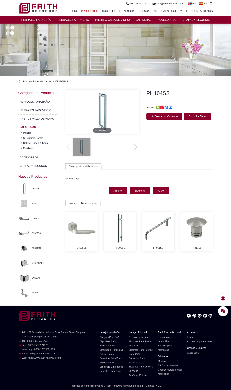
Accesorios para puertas (200, 341)
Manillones (27, 148)
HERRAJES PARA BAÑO (36, 19)
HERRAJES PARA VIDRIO (73, 19)
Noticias (130, 11)
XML (158, 386)
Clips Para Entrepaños (111, 367)
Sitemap (149, 386)
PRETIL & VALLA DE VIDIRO (112, 19)
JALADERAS (143, 19)
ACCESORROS (167, 19)
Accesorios (193, 332)
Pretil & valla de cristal (169, 332)
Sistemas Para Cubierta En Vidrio (141, 369)
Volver (161, 190)
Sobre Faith (111, 11)
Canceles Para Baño (110, 371)
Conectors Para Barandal (137, 360)
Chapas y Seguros (197, 348)
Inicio (73, 11)
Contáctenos (202, 11)
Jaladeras (163, 356)
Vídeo (184, 11)
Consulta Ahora (198, 116)
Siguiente (140, 190)
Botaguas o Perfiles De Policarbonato (112, 352)
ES (203, 3)
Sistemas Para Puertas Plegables (141, 343)
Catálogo (168, 11)
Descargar (148, 11)
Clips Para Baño (108, 341)
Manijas (25, 133)
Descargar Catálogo (164, 116)
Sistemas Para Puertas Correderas (141, 352)
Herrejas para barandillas (165, 339)
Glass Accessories (138, 337)
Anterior (117, 190)
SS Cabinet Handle (31, 138)
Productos (89, 11)
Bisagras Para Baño (110, 337)
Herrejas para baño (110, 332)
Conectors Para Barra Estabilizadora (111, 360)
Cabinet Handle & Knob (34, 143)
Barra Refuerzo (108, 346)
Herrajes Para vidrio (139, 332)
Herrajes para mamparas (165, 348)
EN (192, 3)
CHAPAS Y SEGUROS (196, 19)
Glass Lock (193, 353)
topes (190, 337)
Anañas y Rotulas (138, 375)
